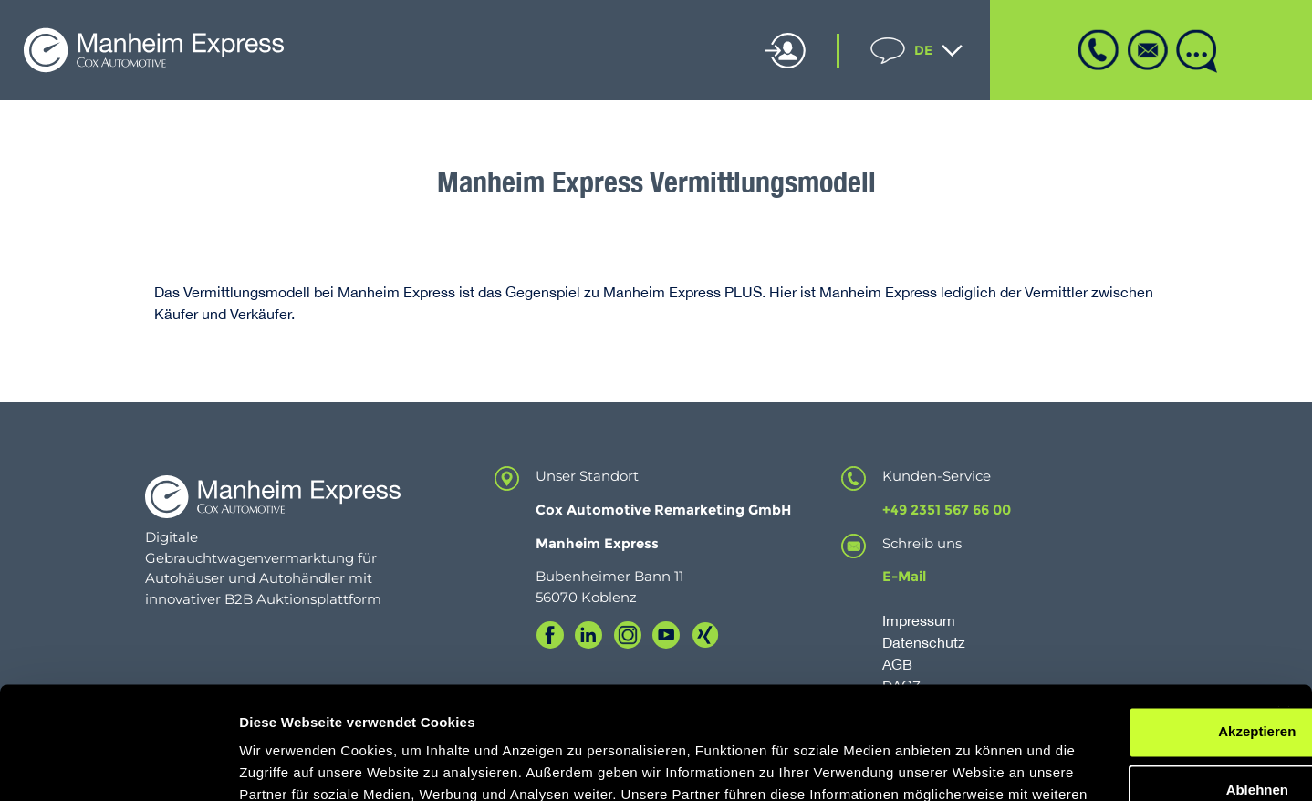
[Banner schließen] (1283, 589)
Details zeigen (285, 765)
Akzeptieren (1112, 608)
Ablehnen (1113, 666)
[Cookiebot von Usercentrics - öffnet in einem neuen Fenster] (118, 765)
